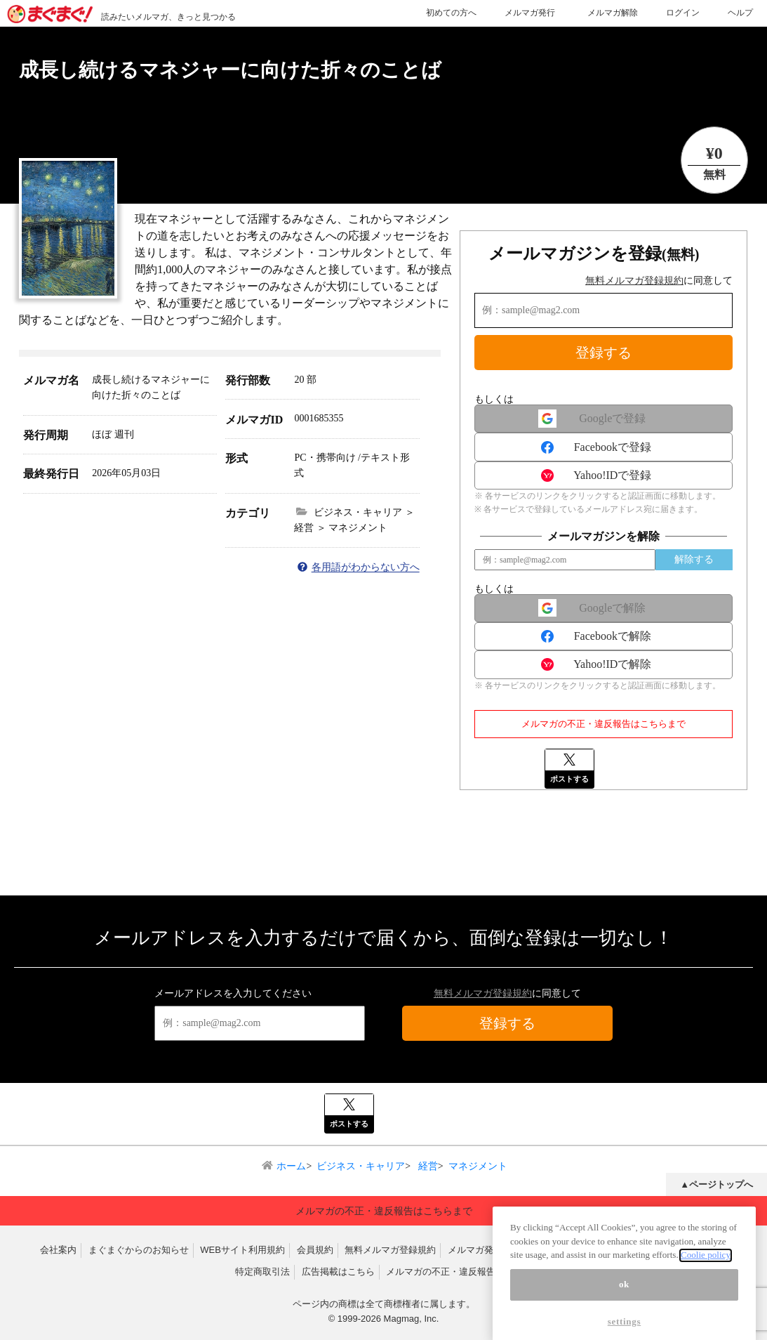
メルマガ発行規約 (484, 1249)
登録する (603, 352)
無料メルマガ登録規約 (634, 280)
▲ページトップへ (716, 1184)
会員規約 (315, 1249)
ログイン (683, 13)
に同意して (659, 280)
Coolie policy (706, 1273)
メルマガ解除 (612, 13)
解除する (694, 559)
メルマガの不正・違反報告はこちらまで (603, 723)
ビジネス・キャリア (360, 1166)
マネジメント (477, 1166)
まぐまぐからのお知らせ (138, 1249)
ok (624, 1302)
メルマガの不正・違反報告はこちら (459, 1271)
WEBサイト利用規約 (242, 1249)
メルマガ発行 (530, 13)
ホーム (291, 1166)
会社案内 (58, 1249)
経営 (426, 1166)
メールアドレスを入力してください (233, 993)
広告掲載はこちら (338, 1271)
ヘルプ (740, 13)
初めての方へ (451, 13)
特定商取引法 (262, 1271)
